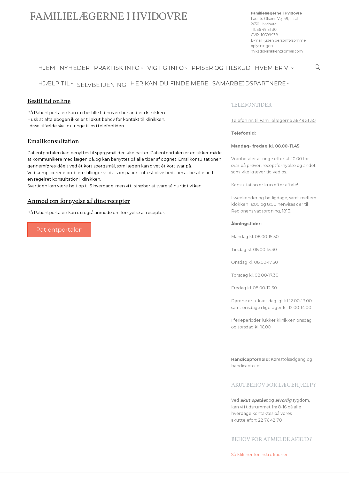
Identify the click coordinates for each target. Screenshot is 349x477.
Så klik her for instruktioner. (260, 454)
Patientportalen (59, 229)
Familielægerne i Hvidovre (109, 17)
